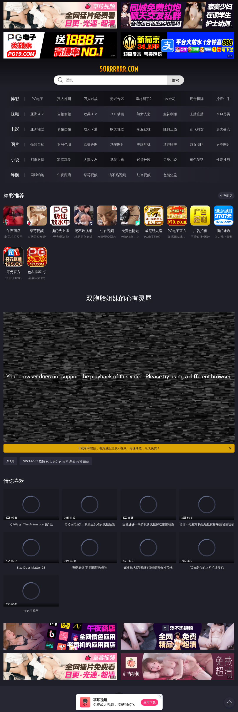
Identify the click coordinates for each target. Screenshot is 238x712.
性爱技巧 (223, 159)
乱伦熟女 (197, 129)
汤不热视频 (117, 174)
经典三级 (170, 129)
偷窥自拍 (37, 144)
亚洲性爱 (37, 129)
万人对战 (91, 98)
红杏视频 (144, 174)
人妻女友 (91, 159)
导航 (15, 175)
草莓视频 (91, 174)
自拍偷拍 (64, 114)
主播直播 (197, 114)
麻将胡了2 (143, 98)
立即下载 (149, 702)
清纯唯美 (170, 144)
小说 (15, 159)
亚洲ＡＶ (37, 114)
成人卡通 (91, 129)
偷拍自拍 (64, 129)
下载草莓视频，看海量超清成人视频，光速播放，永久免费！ (155, 448)
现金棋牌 (197, 98)
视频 (15, 114)
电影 (15, 129)
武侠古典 (117, 159)
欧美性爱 (117, 129)
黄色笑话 (197, 159)
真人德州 (64, 98)
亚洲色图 (64, 144)
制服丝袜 (144, 129)
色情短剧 (170, 174)
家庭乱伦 (64, 159)
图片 (15, 144)
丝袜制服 (170, 114)
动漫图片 (117, 144)
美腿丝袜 (144, 144)
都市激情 (37, 159)
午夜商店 (64, 174)
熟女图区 (197, 144)
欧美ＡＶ (91, 114)
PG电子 (37, 98)
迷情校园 (144, 159)
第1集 (10, 461)
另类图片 (223, 144)
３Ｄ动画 (117, 114)
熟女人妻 (144, 114)
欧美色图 (91, 144)
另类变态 (223, 129)
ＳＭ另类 (223, 114)
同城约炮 (37, 174)
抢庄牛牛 (223, 98)
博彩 (15, 99)
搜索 (175, 80)
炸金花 (170, 98)
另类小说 (170, 159)
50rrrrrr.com (118, 69)
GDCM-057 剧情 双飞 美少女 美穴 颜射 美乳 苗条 (56, 461)
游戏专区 (117, 98)
